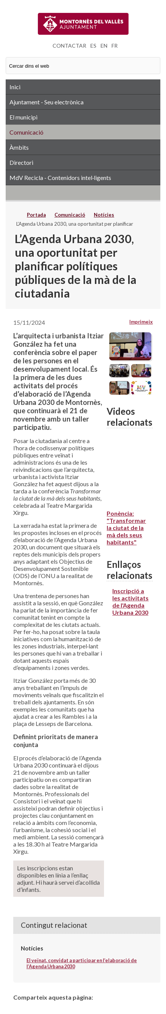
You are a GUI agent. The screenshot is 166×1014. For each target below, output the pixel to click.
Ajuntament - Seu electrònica (46, 101)
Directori (21, 162)
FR (115, 45)
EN (104, 45)
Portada (36, 215)
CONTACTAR (69, 45)
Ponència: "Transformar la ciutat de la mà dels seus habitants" (126, 528)
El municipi (23, 117)
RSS (83, 192)
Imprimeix (141, 322)
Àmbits (19, 147)
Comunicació (26, 132)
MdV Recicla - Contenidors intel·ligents (60, 177)
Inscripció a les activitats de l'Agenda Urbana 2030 (130, 601)
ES (93, 45)
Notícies (104, 215)
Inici (14, 86)
